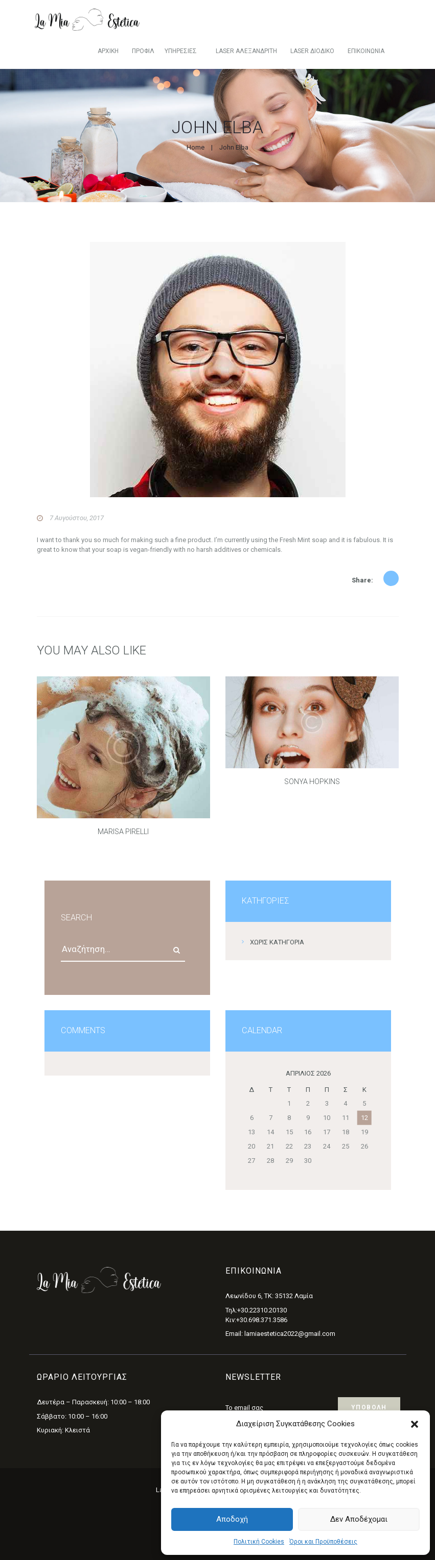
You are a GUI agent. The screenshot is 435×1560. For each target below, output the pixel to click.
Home (195, 147)
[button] (414, 1424)
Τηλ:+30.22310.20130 (256, 1310)
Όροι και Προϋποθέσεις (323, 1541)
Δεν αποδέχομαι (358, 1519)
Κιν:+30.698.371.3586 (256, 1320)
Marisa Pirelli (123, 831)
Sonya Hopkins (312, 781)
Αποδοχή (232, 1519)
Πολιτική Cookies (259, 1541)
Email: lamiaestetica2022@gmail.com (280, 1333)
